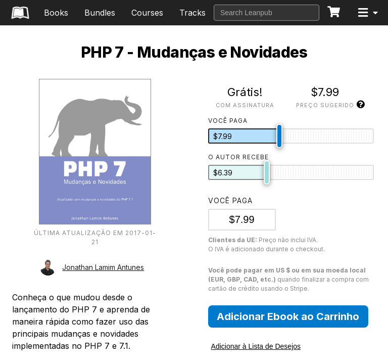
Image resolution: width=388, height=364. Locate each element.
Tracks (192, 13)
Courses (147, 13)
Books (56, 13)
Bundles (99, 13)
